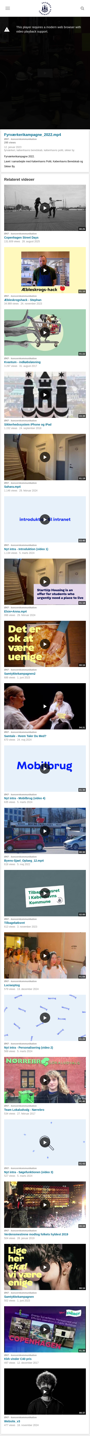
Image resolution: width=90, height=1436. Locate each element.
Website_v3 (12, 1421)
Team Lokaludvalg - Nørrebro (24, 1109)
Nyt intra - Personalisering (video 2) (28, 1047)
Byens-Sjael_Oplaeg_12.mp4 (24, 860)
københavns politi (53, 150)
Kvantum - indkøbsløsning (22, 362)
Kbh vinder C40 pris (18, 1359)
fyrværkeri (9, 150)
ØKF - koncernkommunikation (20, 139)
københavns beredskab (30, 150)
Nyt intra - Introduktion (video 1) (26, 549)
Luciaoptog (12, 985)
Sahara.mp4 (12, 486)
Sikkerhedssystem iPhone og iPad (27, 424)
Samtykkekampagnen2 (19, 673)
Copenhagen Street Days (21, 237)
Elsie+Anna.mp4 (15, 611)
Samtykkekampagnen (19, 1296)
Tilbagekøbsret (14, 922)
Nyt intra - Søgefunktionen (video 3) (28, 1172)
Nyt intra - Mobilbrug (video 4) (24, 798)
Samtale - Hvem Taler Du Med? (25, 736)
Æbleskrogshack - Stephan (22, 300)
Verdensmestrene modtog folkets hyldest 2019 (36, 1234)
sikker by (69, 150)
